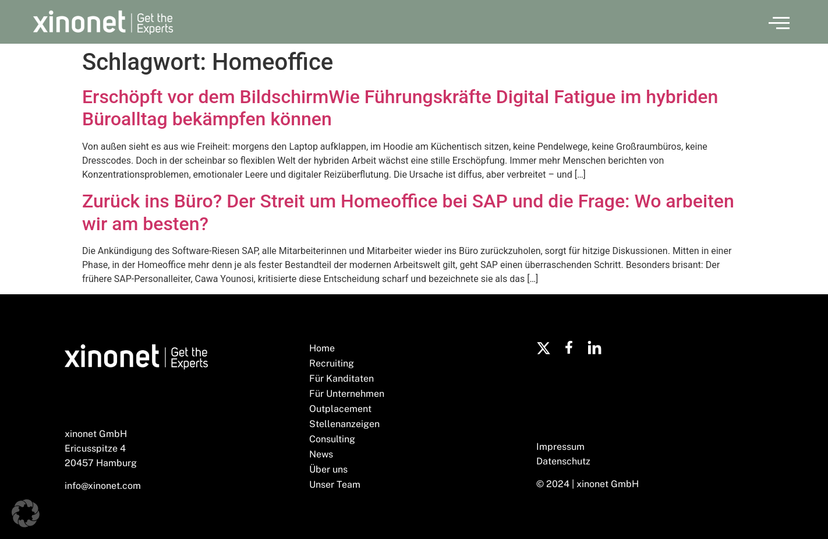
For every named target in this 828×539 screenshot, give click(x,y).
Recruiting (331, 363)
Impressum (560, 446)
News (321, 454)
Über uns (328, 469)
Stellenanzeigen (344, 423)
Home (322, 348)
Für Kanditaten (341, 378)
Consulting (332, 439)
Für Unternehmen (346, 393)
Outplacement (340, 408)
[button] (779, 22)
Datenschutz (563, 461)
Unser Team (334, 484)
